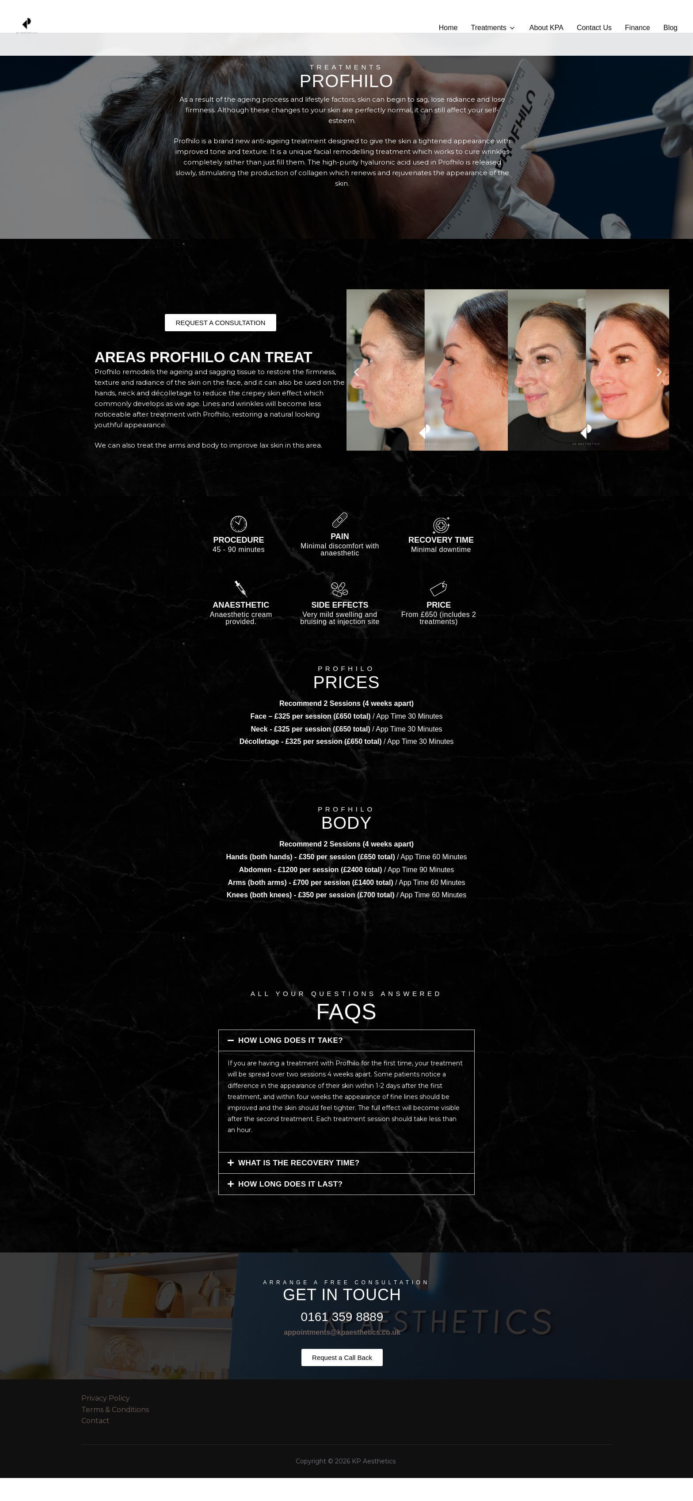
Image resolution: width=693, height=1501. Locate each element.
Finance (637, 27)
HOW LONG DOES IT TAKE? (290, 1063)
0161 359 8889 (342, 1340)
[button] (356, 395)
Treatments (493, 28)
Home (448, 27)
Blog (670, 27)
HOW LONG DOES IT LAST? (290, 1207)
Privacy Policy (105, 1421)
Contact (95, 1444)
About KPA (546, 27)
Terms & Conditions (115, 1432)
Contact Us (594, 27)
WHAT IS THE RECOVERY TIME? (299, 1186)
